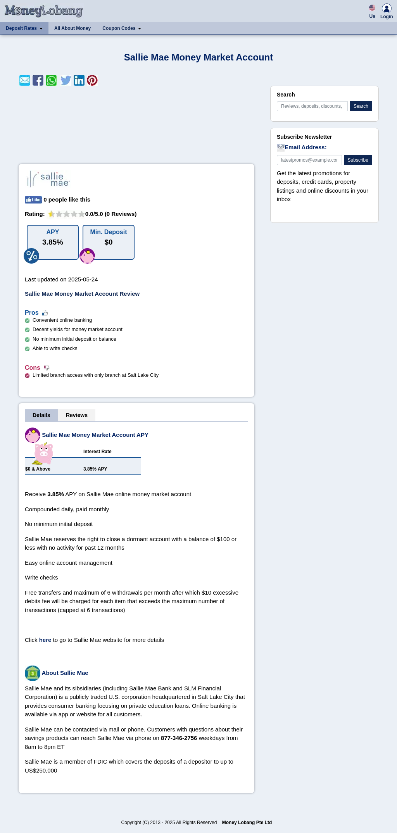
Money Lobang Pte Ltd (247, 822)
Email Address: (302, 148)
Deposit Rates (21, 28)
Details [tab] (41, 415)
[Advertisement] (136, 125)
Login (386, 12)
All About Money (72, 28)
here (45, 639)
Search (361, 106)
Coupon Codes (118, 28)
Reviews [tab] (77, 415)
